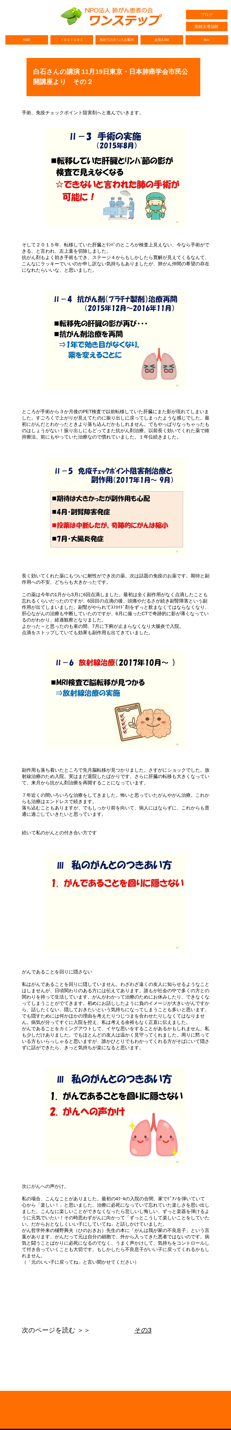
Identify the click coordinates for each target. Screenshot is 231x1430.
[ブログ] (206, 14)
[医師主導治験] (206, 26)
